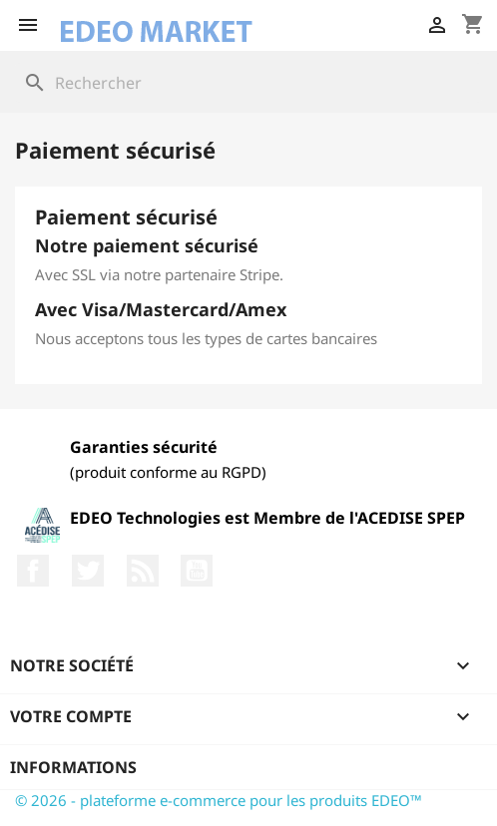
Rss (143, 571)
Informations (73, 767)
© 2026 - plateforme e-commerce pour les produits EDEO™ (218, 800)
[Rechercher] (248, 83)
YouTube (197, 571)
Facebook (33, 571)
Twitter (88, 571)
